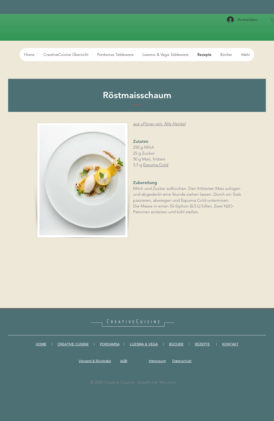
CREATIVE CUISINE (73, 344)
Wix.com (167, 382)
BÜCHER (176, 344)
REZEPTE (202, 344)
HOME (41, 344)
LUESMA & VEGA (144, 344)
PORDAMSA (110, 344)
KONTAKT (230, 344)
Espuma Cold (155, 164)
